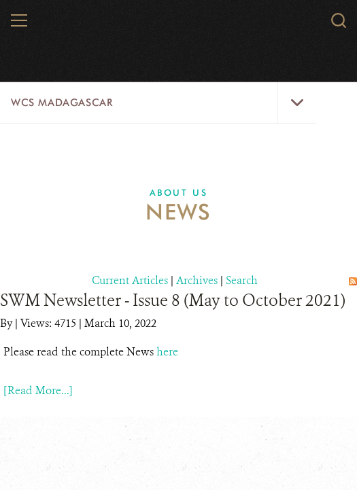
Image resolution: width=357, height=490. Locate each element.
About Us (179, 192)
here (167, 352)
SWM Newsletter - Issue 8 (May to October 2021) (172, 300)
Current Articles (130, 280)
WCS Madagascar (61, 103)
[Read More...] (38, 390)
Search (242, 280)
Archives (197, 280)
